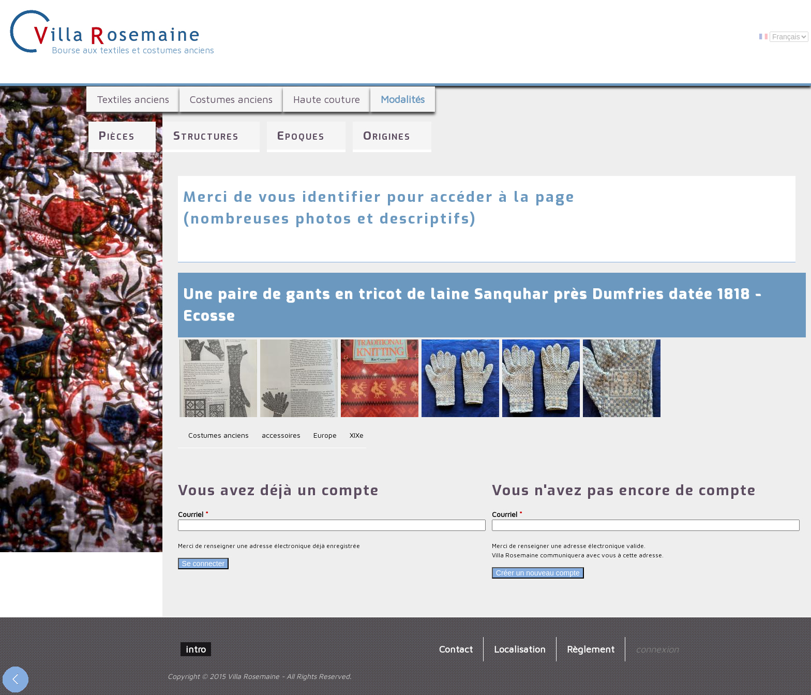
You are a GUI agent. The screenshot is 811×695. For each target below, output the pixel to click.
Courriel (193, 514)
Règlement (590, 649)
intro (196, 649)
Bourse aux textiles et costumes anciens (133, 50)
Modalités (403, 99)
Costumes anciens (231, 99)
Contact (456, 649)
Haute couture (326, 99)
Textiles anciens (133, 99)
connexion (657, 649)
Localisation (520, 649)
